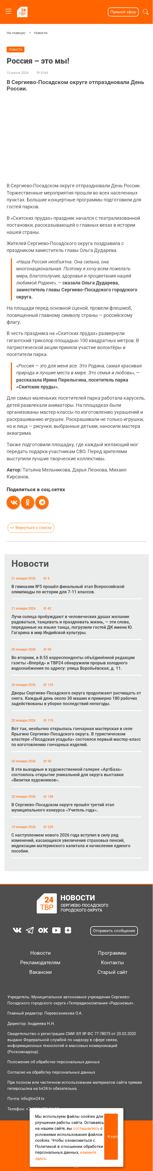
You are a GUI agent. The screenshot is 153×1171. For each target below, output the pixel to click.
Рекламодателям (40, 963)
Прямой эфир (123, 12)
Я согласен (113, 1137)
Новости (41, 33)
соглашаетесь (86, 1128)
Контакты (112, 963)
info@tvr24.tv (32, 1098)
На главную (15, 33)
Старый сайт (112, 972)
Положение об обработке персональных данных (53, 1062)
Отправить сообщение (114, 930)
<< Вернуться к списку (31, 527)
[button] (145, 12)
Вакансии (40, 972)
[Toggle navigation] (8, 10)
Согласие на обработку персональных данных (51, 1072)
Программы (112, 953)
